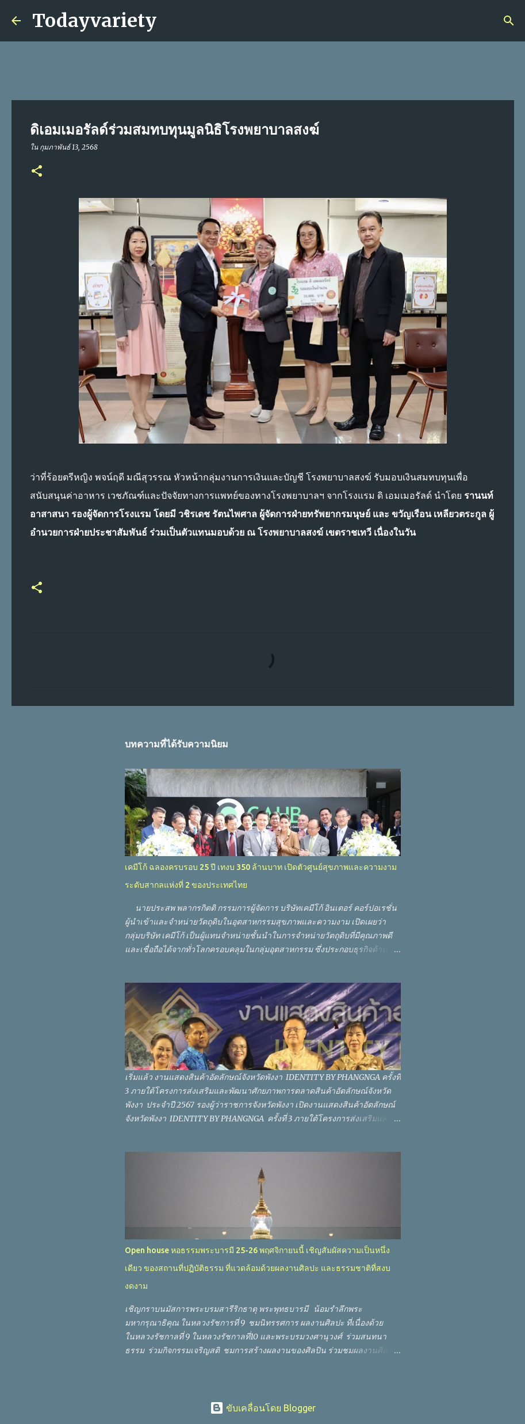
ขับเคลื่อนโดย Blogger (263, 1408)
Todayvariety (94, 20)
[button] (37, 172)
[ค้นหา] (172, 21)
